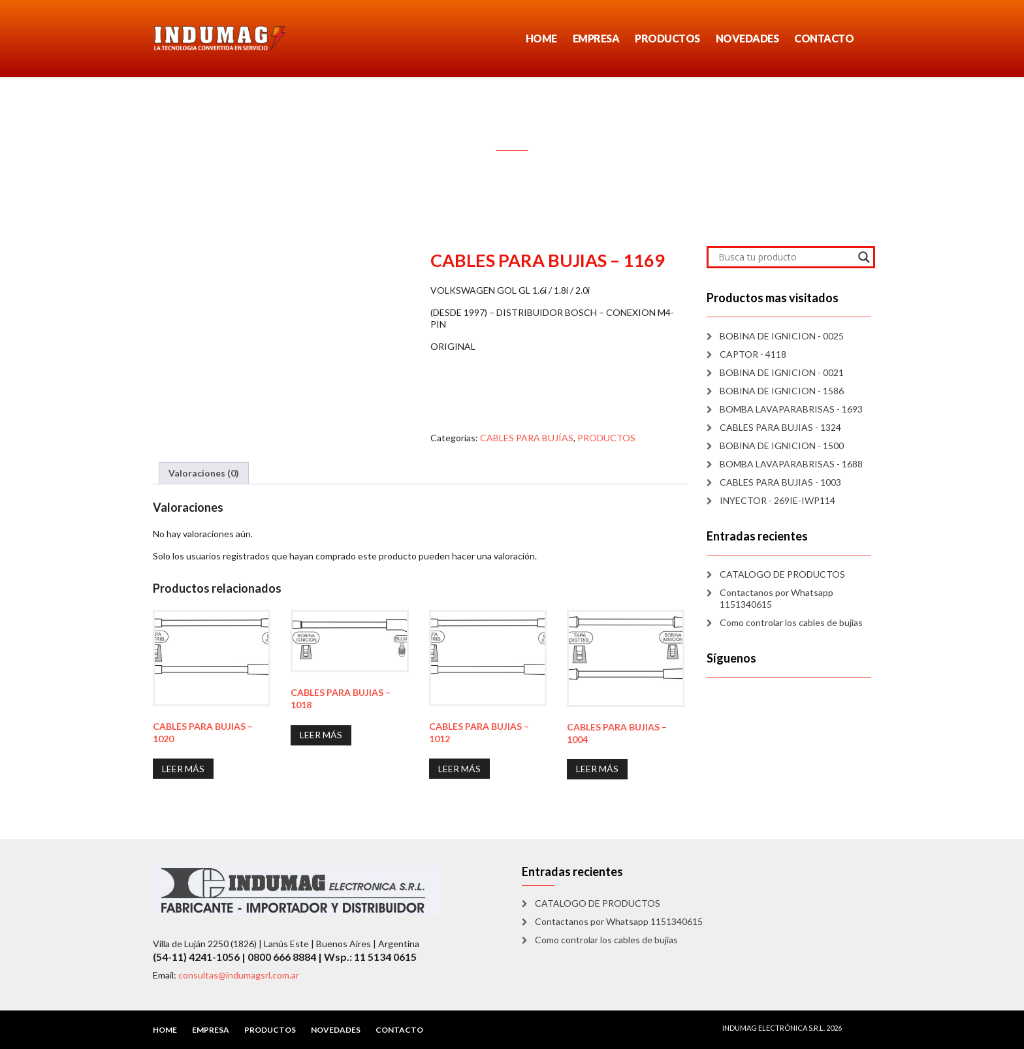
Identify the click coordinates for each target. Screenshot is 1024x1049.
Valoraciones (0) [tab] (203, 472)
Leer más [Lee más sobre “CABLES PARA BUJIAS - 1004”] (597, 768)
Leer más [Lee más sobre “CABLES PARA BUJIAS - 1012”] (459, 768)
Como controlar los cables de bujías (791, 622)
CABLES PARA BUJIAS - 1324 (780, 427)
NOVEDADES (747, 38)
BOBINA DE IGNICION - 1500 (782, 445)
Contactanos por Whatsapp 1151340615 (776, 598)
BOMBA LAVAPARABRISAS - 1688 (791, 463)
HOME (541, 38)
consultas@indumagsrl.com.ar (238, 974)
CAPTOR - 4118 (753, 354)
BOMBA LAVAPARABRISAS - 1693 (791, 409)
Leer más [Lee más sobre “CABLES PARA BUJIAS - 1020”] (183, 768)
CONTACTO (824, 38)
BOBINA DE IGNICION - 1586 (782, 390)
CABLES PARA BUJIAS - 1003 (780, 482)
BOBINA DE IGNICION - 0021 (782, 372)
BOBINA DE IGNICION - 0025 (782, 335)
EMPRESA (596, 38)
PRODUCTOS (667, 38)
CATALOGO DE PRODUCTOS (782, 574)
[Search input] (785, 257)
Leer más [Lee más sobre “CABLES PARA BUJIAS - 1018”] (321, 734)
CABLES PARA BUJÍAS (526, 437)
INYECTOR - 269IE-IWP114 (777, 500)
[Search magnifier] (864, 257)
